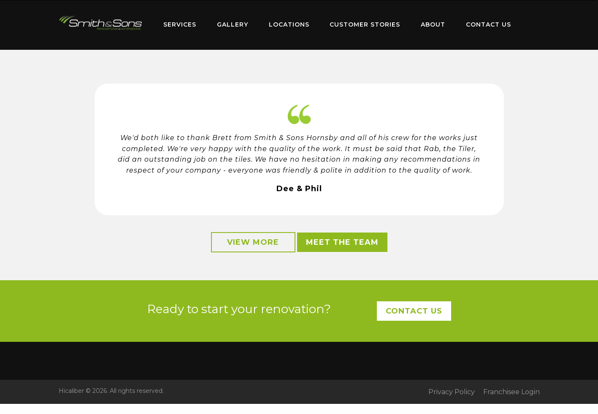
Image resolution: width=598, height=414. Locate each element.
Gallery (232, 24)
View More (253, 242)
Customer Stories (365, 24)
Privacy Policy (451, 392)
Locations (289, 24)
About (433, 24)
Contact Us (488, 24)
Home (101, 23)
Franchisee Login (511, 392)
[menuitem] (101, 25)
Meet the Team (342, 242)
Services (179, 24)
